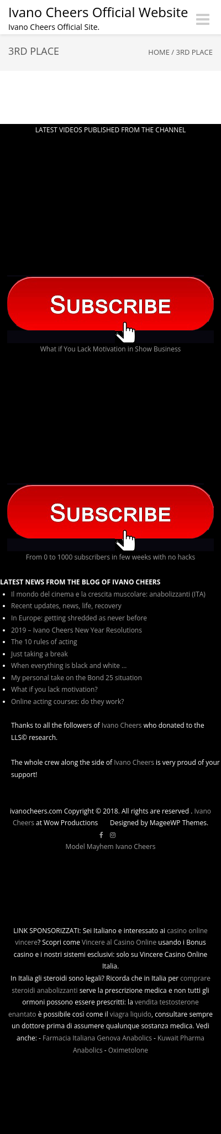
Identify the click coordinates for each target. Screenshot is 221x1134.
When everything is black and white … (69, 665)
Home (159, 52)
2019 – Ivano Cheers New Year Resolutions (76, 630)
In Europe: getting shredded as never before (79, 618)
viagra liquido (130, 1014)
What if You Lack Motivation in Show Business (110, 349)
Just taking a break (39, 654)
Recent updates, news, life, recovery (66, 605)
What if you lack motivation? (54, 689)
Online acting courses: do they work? (67, 701)
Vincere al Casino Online (119, 942)
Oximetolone (128, 1050)
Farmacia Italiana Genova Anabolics (97, 1038)
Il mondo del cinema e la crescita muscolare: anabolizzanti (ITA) (108, 594)
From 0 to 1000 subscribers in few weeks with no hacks (111, 557)
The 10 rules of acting (44, 641)
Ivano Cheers (122, 725)
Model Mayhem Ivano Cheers (111, 846)
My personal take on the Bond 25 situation (76, 677)
